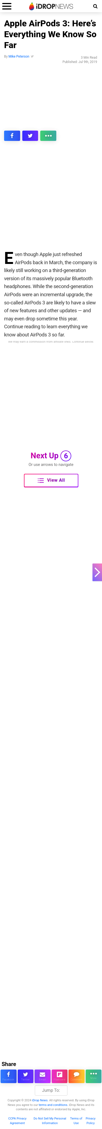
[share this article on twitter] (30, 136)
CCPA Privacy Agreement (17, 1121)
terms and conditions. (53, 1105)
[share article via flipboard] (60, 1076)
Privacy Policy (90, 1121)
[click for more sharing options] (48, 136)
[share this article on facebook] (12, 136)
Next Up (51, 455)
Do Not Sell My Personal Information (49, 1121)
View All (51, 481)
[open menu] (7, 6)
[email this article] (43, 1076)
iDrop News (40, 1100)
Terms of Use (76, 1121)
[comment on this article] (77, 1076)
